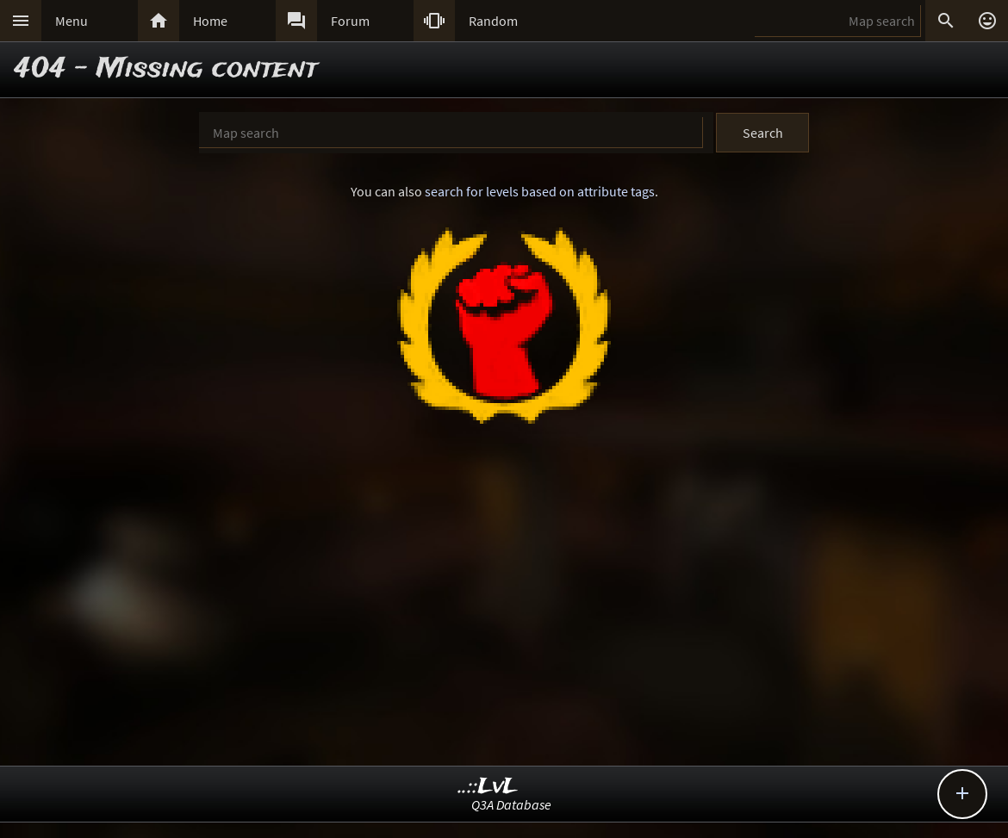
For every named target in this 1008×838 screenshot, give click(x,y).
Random (493, 20)
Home (210, 20)
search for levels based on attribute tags (540, 191)
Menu (71, 20)
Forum (350, 20)
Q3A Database (511, 804)
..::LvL (488, 787)
